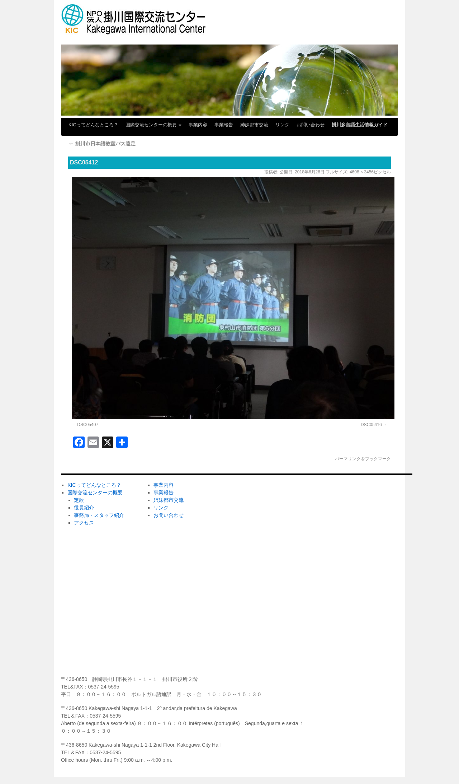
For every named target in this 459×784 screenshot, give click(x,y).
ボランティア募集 (341, 516)
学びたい (245, 610)
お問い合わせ (311, 124)
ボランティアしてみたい (262, 492)
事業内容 (198, 124)
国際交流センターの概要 (154, 124)
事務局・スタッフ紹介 (99, 515)
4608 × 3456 (362, 171)
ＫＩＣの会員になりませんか (353, 492)
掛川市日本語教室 (255, 563)
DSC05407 (87, 424)
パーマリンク (348, 458)
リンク (282, 124)
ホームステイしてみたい (262, 539)
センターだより (252, 658)
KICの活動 (247, 587)
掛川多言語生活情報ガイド (360, 124)
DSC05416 (371, 424)
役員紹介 (84, 507)
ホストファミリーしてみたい (267, 516)
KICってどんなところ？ (93, 124)
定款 (79, 500)
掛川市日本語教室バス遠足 (102, 143)
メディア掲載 (250, 634)
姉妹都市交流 (254, 124)
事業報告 (223, 124)
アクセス (84, 523)
